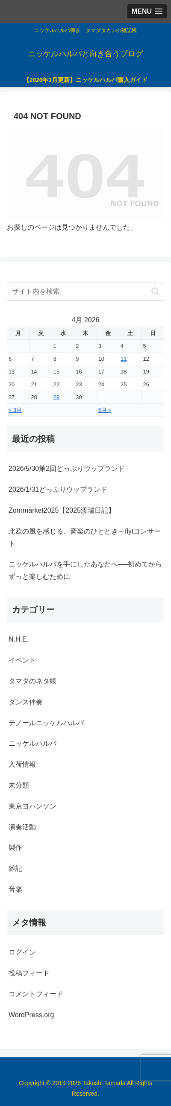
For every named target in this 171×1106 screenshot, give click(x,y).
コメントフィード (36, 994)
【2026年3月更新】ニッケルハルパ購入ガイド (85, 80)
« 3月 (15, 410)
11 (124, 359)
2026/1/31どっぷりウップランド (58, 489)
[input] (85, 292)
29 (56, 397)
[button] (155, 291)
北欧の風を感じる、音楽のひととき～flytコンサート (85, 537)
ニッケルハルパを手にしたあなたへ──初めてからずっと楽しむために (85, 570)
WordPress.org (31, 1014)
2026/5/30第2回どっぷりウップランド (67, 468)
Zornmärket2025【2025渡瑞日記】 (62, 510)
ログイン (22, 952)
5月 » (105, 410)
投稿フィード (29, 973)
